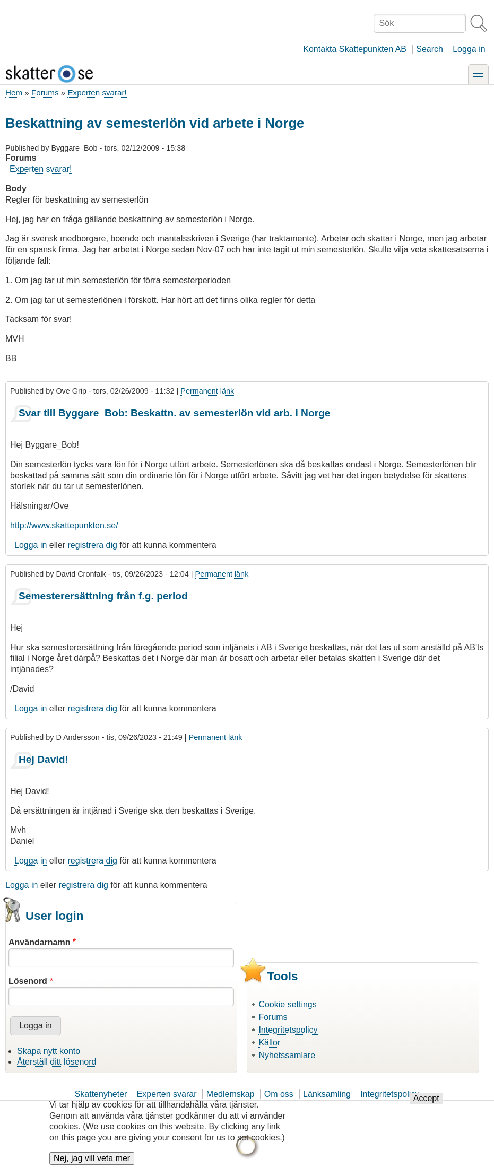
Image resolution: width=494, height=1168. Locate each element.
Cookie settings (287, 1004)
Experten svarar (167, 1094)
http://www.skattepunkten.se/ (64, 525)
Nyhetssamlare (286, 1055)
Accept (426, 1106)
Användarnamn (39, 942)
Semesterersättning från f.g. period (103, 596)
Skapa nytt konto (48, 1051)
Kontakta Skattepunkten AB (354, 49)
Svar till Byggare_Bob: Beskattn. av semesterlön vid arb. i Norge (175, 413)
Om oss (278, 1094)
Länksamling (327, 1094)
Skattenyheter (101, 1094)
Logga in (469, 49)
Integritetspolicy (287, 1029)
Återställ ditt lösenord (56, 1061)
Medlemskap (230, 1094)
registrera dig (92, 545)
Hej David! (43, 759)
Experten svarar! (96, 92)
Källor (269, 1042)
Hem (13, 92)
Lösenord (27, 981)
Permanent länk (207, 391)
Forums (44, 92)
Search (429, 49)
